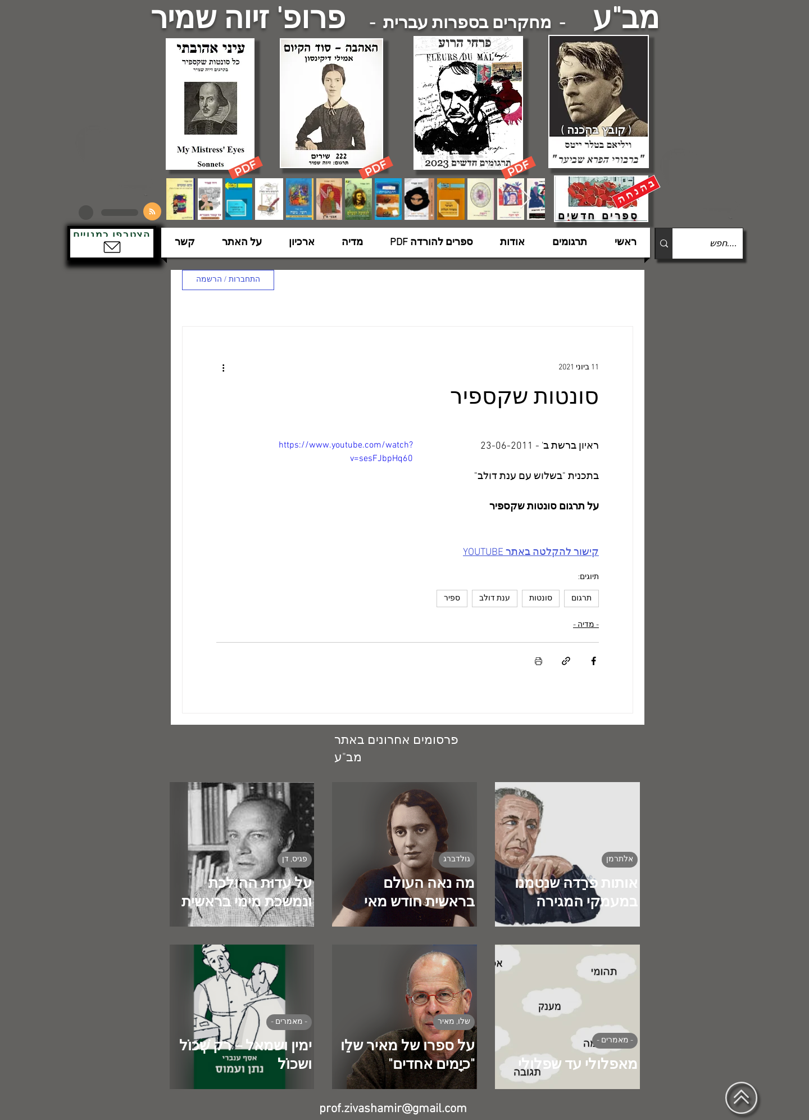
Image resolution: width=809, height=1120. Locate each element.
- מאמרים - (615, 1040)
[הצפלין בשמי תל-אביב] (116, 160)
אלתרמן (619, 859)
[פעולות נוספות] (223, 367)
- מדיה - (586, 625)
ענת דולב (494, 598)
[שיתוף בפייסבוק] (593, 661)
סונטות (540, 598)
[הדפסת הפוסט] (538, 661)
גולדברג (456, 859)
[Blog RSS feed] (152, 212)
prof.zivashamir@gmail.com (393, 1109)
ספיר (452, 598)
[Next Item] (525, 199)
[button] (111, 243)
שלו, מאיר (454, 1022)
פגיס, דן (294, 859)
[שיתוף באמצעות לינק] (566, 661)
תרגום (581, 598)
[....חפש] (716, 243)
